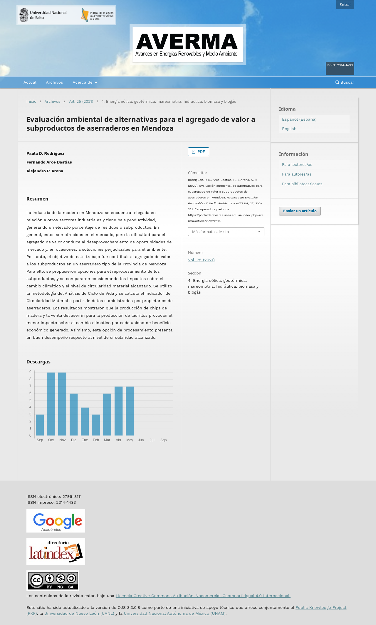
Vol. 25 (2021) (80, 101)
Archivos (54, 82)
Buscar (344, 82)
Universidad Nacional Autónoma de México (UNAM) (174, 613)
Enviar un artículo (300, 211)
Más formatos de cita (210, 231)
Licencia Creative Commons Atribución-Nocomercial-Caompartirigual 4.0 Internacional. (203, 595)
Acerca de (83, 82)
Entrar (345, 4)
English (289, 128)
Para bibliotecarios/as (302, 184)
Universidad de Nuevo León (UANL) (79, 613)
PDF (200, 151)
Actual (30, 82)
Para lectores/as (297, 164)
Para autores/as (296, 174)
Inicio (31, 101)
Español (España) (299, 119)
